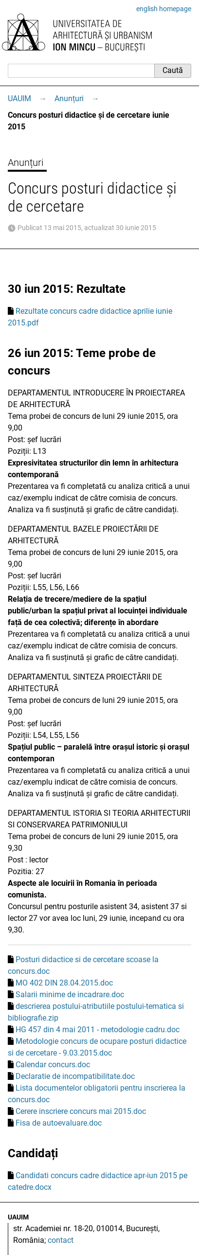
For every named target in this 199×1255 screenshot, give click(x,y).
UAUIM (19, 98)
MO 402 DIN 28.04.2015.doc (64, 982)
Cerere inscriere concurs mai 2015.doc (81, 1111)
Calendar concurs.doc (53, 1064)
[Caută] (81, 70)
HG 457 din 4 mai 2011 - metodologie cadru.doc (98, 1029)
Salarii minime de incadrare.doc (70, 994)
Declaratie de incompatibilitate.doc (75, 1076)
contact (60, 1240)
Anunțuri (69, 98)
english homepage (163, 9)
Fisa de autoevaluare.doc (59, 1123)
